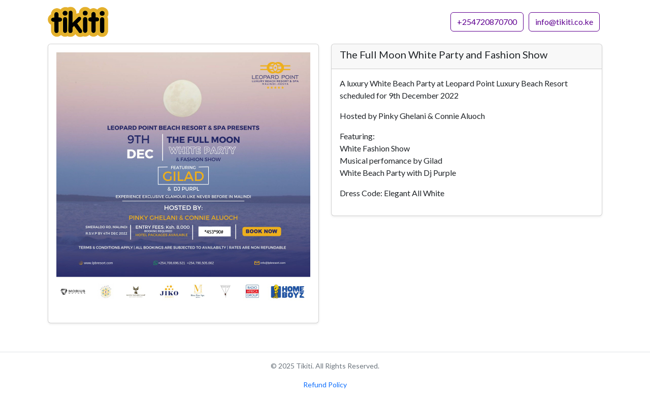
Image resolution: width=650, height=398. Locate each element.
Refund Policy (325, 384)
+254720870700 (487, 21)
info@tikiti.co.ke (564, 21)
